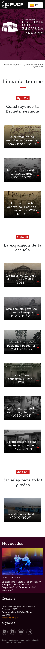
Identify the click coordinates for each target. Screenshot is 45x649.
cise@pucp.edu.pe (10, 617)
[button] (40, 569)
